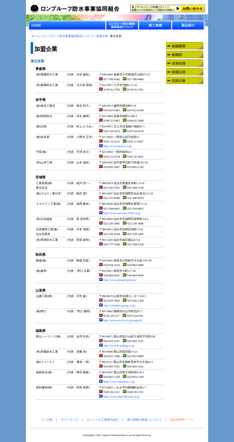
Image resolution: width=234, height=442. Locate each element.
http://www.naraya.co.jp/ (115, 146)
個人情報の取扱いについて (144, 419)
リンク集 (46, 419)
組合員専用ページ (181, 419)
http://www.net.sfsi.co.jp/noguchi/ (121, 320)
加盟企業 (102, 36)
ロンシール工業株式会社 (102, 419)
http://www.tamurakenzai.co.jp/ (119, 396)
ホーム (35, 36)
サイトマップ (69, 419)
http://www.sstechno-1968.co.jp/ (120, 213)
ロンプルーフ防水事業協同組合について (68, 36)
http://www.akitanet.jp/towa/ (117, 280)
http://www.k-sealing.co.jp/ (117, 345)
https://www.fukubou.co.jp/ (117, 381)
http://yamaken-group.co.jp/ (117, 305)
